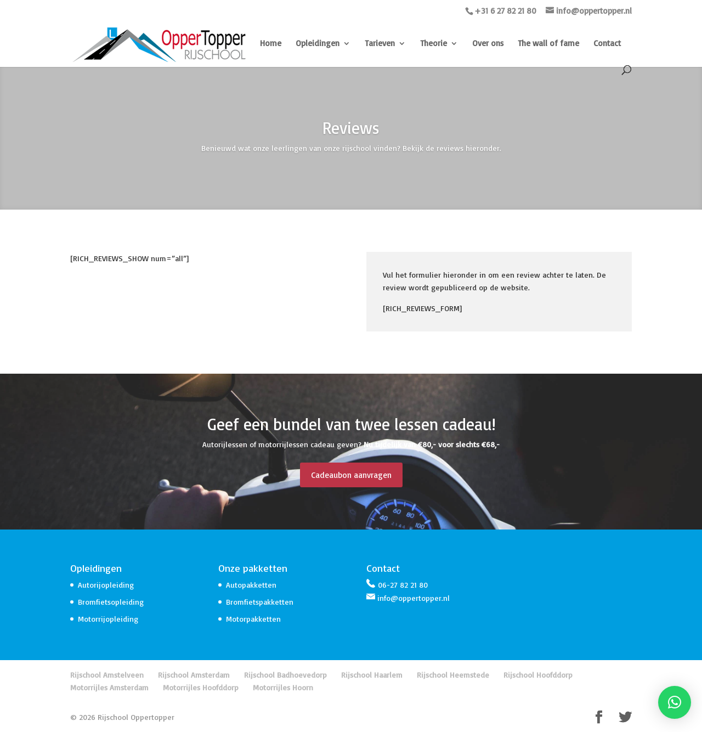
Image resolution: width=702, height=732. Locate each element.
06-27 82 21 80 (403, 584)
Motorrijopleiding (108, 618)
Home (270, 44)
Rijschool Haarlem (372, 674)
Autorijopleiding (106, 584)
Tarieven (380, 44)
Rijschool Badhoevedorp (285, 674)
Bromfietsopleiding (111, 601)
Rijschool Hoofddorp (538, 674)
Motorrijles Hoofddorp (201, 687)
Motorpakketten (253, 618)
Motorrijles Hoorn (283, 687)
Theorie (433, 44)
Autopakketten (251, 584)
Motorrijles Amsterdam (109, 687)
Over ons (487, 44)
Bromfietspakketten (259, 601)
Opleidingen (317, 44)
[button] (674, 702)
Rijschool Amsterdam (194, 674)
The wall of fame (548, 44)
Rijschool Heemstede (453, 674)
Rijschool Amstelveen (107, 674)
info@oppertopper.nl (413, 598)
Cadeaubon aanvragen (351, 475)
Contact (607, 44)
